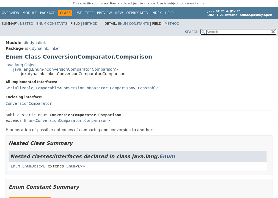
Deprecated (137, 13)
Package (47, 13)
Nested (26, 24)
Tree (89, 13)
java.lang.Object (21, 65)
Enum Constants (51, 24)
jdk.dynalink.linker (42, 48)
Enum (28, 120)
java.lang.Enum (28, 69)
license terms (194, 3)
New (119, 13)
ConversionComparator (28, 103)
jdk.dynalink (34, 42)
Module (30, 13)
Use (78, 13)
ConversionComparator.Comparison (80, 69)
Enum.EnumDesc (26, 166)
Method (90, 24)
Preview (104, 13)
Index (157, 13)
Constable (148, 88)
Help (169, 13)
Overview (10, 13)
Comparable (47, 88)
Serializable (19, 88)
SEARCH (192, 32)
